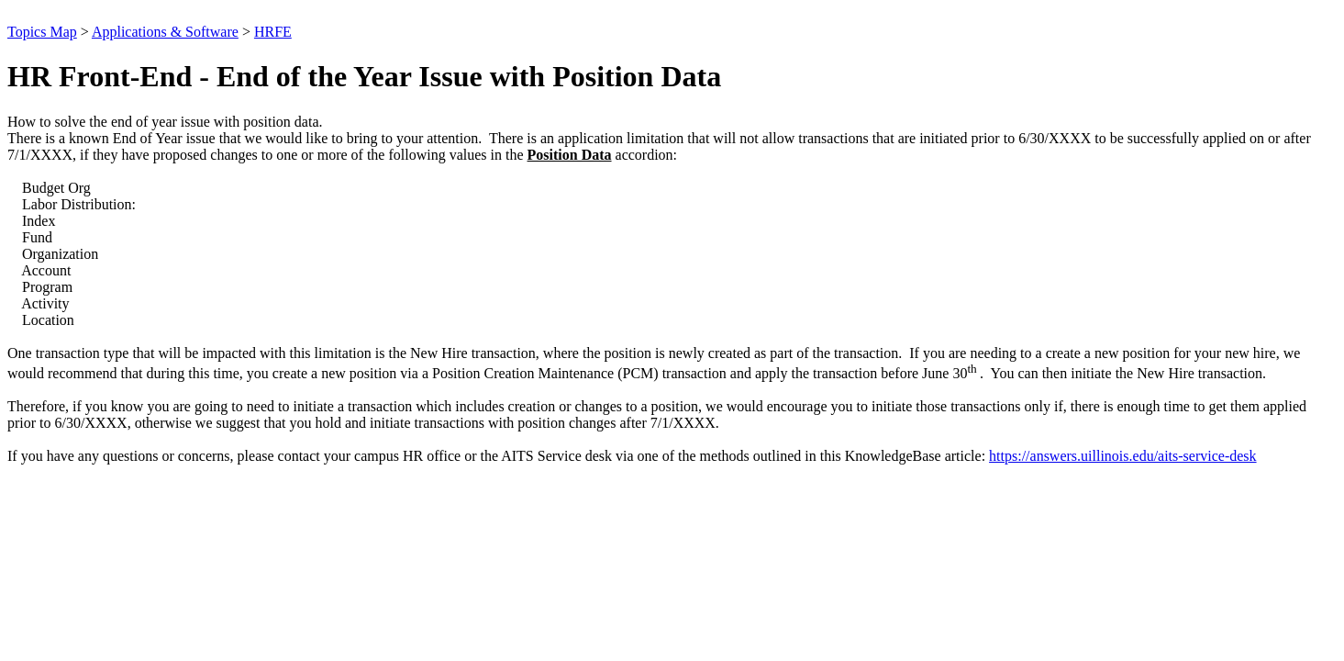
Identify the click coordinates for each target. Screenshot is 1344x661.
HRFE (273, 31)
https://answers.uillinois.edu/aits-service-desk (1123, 456)
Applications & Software (165, 31)
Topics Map (42, 31)
